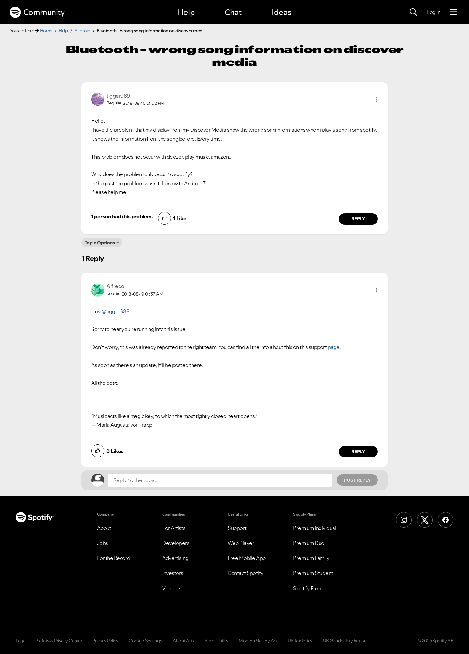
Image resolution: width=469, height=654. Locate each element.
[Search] (413, 12)
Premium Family (311, 558)
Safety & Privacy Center (59, 641)
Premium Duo (308, 543)
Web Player (241, 543)
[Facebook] (445, 520)
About (104, 528)
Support (237, 528)
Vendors (172, 588)
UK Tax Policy (300, 641)
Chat (233, 12)
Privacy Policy (105, 641)
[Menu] (453, 12)
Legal (21, 641)
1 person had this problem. (122, 216)
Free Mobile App (247, 558)
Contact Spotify (245, 573)
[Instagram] (404, 520)
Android (82, 30)
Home (46, 30)
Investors (172, 573)
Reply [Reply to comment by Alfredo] (358, 451)
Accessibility (217, 641)
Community (37, 12)
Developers (175, 543)
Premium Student (313, 573)
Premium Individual (314, 528)
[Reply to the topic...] (220, 480)
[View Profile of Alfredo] (115, 286)
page (334, 347)
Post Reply (357, 480)
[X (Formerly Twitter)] (425, 520)
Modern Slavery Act (258, 641)
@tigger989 (115, 311)
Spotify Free (307, 588)
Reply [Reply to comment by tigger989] (358, 219)
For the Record (113, 558)
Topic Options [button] (100, 242)
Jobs (102, 543)
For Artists (174, 528)
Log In (433, 12)
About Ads (183, 641)
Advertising (175, 558)
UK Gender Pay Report (345, 641)
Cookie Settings (145, 641)
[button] (376, 99)
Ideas (281, 12)
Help (186, 12)
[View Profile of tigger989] (118, 95)
